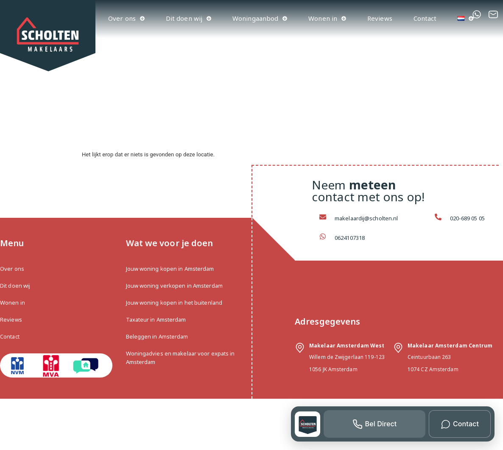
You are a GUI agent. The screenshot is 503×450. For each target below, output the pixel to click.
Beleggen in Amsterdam (157, 336)
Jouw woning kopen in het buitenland (174, 302)
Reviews (379, 18)
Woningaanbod (259, 18)
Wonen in (327, 18)
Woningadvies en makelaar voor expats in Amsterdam (180, 358)
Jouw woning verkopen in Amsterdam (174, 285)
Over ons (126, 18)
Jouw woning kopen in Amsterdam (170, 268)
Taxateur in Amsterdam (156, 319)
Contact (425, 18)
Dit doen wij (188, 18)
